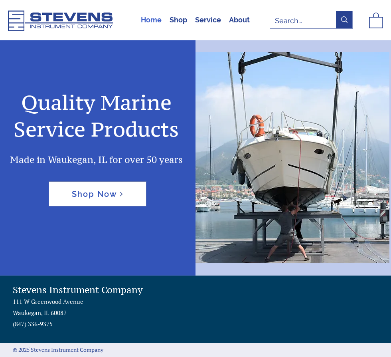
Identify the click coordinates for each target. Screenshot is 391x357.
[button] (376, 20)
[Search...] (297, 20)
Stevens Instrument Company (78, 290)
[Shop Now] (97, 193)
